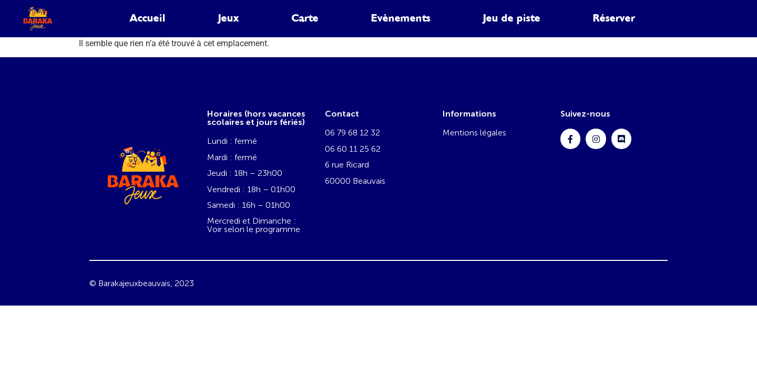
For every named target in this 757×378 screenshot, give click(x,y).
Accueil (148, 18)
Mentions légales (474, 133)
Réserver (614, 18)
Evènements (401, 18)
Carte (305, 18)
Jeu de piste (511, 18)
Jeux (228, 18)
